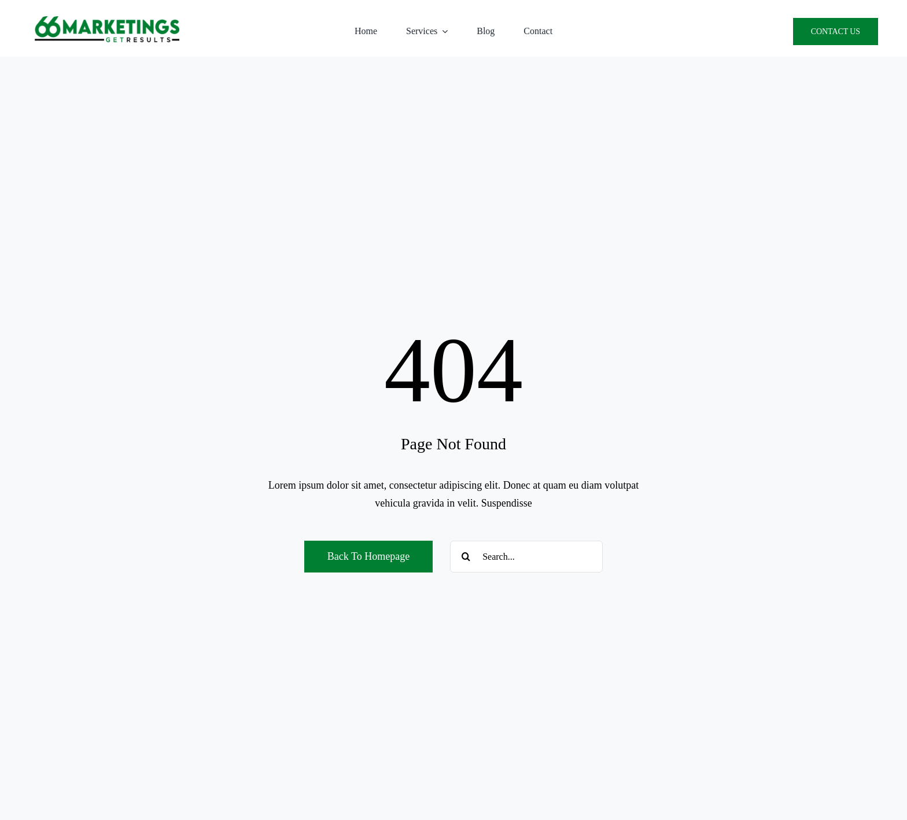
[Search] (466, 556)
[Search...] (526, 556)
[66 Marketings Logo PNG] (107, 21)
